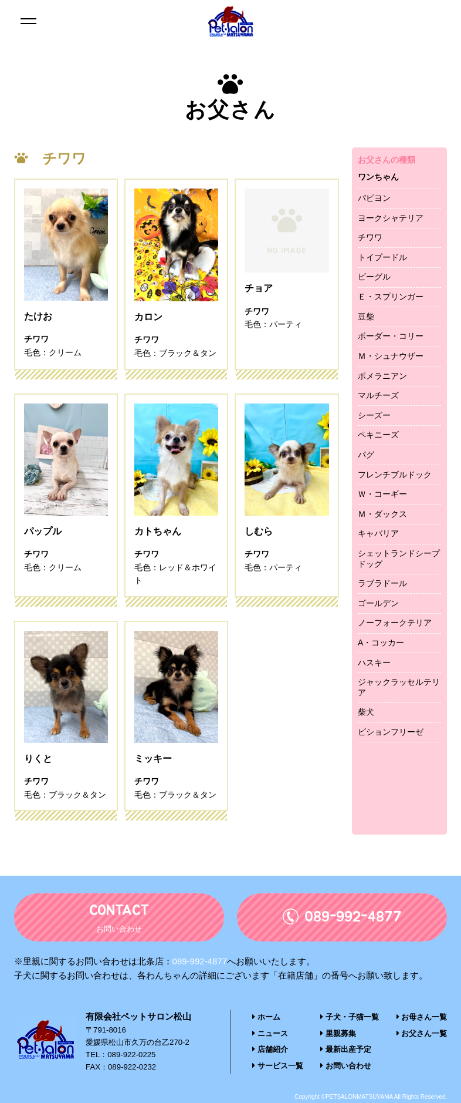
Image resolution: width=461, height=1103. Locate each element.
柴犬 (366, 712)
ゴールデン (378, 603)
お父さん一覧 (422, 1034)
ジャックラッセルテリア (399, 687)
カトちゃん (157, 532)
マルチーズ (378, 395)
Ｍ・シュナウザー (390, 356)
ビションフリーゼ (390, 732)
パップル (43, 532)
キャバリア (378, 533)
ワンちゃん (378, 176)
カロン (148, 317)
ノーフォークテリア (395, 622)
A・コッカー (381, 642)
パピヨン (374, 198)
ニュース (270, 1034)
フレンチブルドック (395, 474)
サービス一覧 (277, 1065)
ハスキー (374, 662)
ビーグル (374, 276)
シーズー (374, 415)
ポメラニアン (382, 376)
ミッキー (153, 760)
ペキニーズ (378, 434)
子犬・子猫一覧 (349, 1018)
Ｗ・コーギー (382, 494)
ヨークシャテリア (390, 218)
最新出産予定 (345, 1049)
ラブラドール (382, 583)
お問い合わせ (345, 1065)
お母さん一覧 (422, 1018)
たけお (38, 317)
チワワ (370, 237)
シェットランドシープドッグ (399, 559)
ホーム (266, 1018)
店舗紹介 (270, 1049)
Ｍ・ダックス (382, 514)
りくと (38, 760)
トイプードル (382, 257)
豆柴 (366, 316)
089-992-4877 (199, 962)
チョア (259, 317)
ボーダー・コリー (390, 336)
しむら (259, 532)
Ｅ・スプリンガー (390, 296)
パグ (366, 454)
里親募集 (338, 1034)
